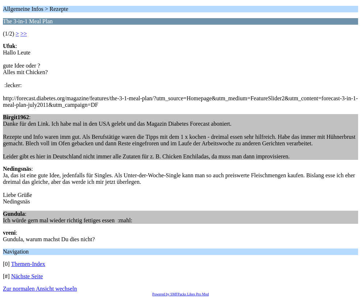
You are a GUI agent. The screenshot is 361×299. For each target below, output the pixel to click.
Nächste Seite (27, 276)
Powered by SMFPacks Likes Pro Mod (180, 294)
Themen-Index (28, 264)
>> (23, 34)
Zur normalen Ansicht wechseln (40, 289)
